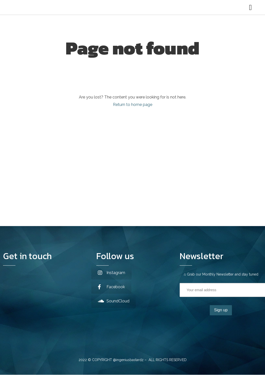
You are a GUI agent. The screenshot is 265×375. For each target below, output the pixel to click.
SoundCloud (113, 301)
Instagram (111, 272)
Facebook (111, 286)
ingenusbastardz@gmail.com (44, 274)
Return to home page (132, 104)
